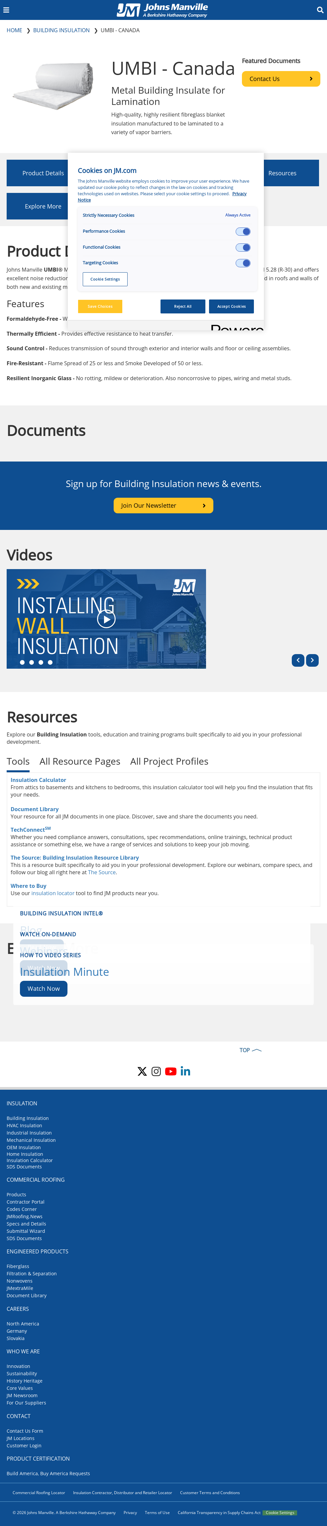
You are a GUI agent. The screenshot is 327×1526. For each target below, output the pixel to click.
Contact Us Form (25, 1431)
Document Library (35, 809)
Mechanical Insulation (31, 1140)
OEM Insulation (24, 1147)
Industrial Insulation (29, 1133)
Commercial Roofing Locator (39, 1492)
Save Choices (100, 306)
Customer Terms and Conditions (210, 1492)
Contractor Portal (26, 1202)
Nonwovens (20, 1281)
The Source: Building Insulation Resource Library (75, 857)
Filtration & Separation (32, 1273)
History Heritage (25, 1381)
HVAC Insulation (24, 1125)
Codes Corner (22, 1209)
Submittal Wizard (26, 1231)
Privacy (130, 1512)
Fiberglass (18, 1266)
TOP (245, 1050)
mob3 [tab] (31, 662)
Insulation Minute (64, 971)
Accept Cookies (231, 306)
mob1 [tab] (13, 662)
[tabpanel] (163, 839)
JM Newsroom (22, 1395)
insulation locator (53, 893)
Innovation (18, 1366)
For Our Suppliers (26, 1402)
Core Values (20, 1388)
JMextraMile (20, 1288)
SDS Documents (24, 1166)
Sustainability (22, 1373)
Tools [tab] (18, 761)
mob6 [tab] (50, 662)
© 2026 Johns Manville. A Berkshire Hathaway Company (64, 1512)
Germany (17, 1331)
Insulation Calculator (38, 780)
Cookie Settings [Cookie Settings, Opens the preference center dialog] (105, 279)
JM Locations (21, 1438)
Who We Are (23, 1351)
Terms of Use (157, 1512)
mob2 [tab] (22, 662)
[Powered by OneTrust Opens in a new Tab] (235, 326)
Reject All (183, 306)
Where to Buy (29, 886)
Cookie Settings (280, 1512)
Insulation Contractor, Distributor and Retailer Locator (122, 1492)
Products (16, 1194)
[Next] (312, 660)
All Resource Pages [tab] (80, 761)
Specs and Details (26, 1224)
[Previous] (298, 660)
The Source (102, 872)
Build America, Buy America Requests (48, 1473)
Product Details (43, 173)
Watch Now (44, 988)
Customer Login (24, 1445)
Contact (19, 1416)
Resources (282, 173)
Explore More (43, 206)
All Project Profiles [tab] (169, 761)
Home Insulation (25, 1154)
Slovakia (16, 1338)
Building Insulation (28, 1118)
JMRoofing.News (25, 1216)
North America (23, 1323)
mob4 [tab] (41, 662)
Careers (18, 1309)
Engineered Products (37, 1251)
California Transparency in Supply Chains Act (219, 1512)
